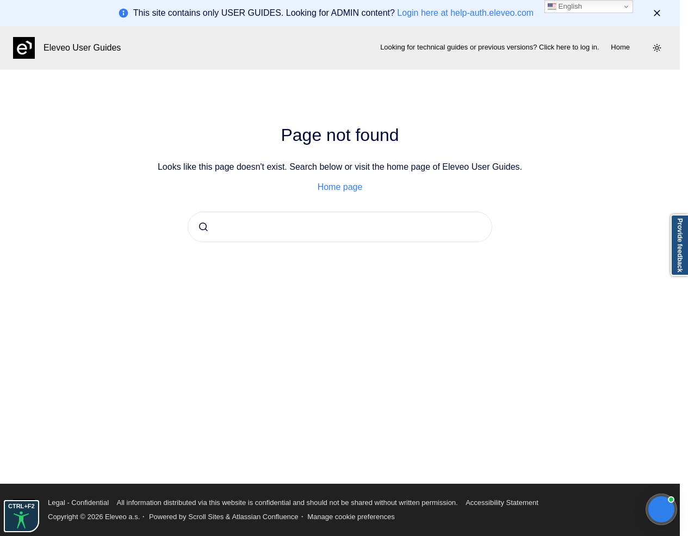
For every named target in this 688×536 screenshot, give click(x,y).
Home (620, 47)
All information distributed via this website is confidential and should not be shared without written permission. (286, 502)
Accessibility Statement (502, 502)
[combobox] (340, 227)
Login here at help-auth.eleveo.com (465, 12)
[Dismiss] (657, 13)
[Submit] (203, 227)
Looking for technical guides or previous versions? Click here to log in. (489, 47)
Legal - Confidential (78, 502)
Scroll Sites (206, 517)
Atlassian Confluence (265, 517)
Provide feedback (680, 245)
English (565, 6)
